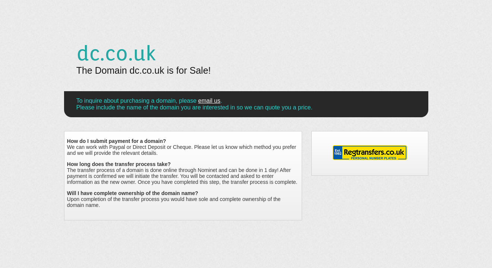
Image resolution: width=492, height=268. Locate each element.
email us (209, 101)
